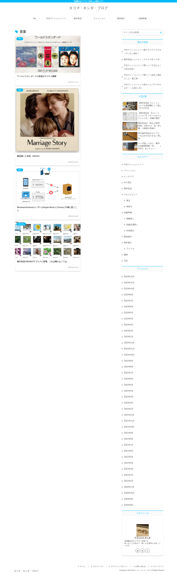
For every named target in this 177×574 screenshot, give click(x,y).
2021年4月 (128, 463)
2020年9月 (128, 499)
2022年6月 (128, 379)
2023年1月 (128, 337)
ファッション (130, 170)
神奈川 (129, 207)
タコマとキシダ (144, 538)
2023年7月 (128, 301)
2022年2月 (128, 403)
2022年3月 (128, 397)
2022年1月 (128, 409)
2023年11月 (129, 283)
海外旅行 (128, 242)
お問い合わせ (140, 567)
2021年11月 (129, 421)
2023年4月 (128, 319)
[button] (161, 33)
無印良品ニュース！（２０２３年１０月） (142, 59)
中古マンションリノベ (134, 164)
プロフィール (97, 567)
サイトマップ (157, 567)
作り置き (128, 182)
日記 (126, 261)
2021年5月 (128, 457)
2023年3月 (128, 325)
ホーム (82, 567)
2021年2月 (128, 475)
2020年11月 (129, 487)
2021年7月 (128, 445)
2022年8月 (128, 367)
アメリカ (130, 249)
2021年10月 (129, 427)
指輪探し (130, 218)
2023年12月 (129, 276)
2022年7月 (128, 373)
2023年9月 (128, 295)
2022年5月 (128, 385)
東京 (128, 201)
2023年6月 (128, 307)
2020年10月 (129, 493)
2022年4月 (128, 391)
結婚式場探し (132, 225)
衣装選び (130, 231)
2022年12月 (129, 343)
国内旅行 (128, 237)
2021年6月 (128, 451)
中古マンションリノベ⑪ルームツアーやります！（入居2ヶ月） (142, 86)
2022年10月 (129, 355)
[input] (142, 32)
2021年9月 (128, 433)
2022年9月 (128, 361)
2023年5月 (128, 313)
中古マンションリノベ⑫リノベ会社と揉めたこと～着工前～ (142, 77)
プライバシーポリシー (118, 567)
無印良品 (128, 188)
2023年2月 (128, 331)
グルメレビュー (131, 194)
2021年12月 (129, 415)
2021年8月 (128, 439)
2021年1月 (128, 481)
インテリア (129, 176)
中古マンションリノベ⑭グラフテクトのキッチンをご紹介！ (142, 51)
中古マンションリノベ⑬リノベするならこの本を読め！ (142, 67)
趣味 (126, 255)
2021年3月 (128, 469)
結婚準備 (128, 212)
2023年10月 (129, 289)
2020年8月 (128, 505)
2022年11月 (129, 349)
